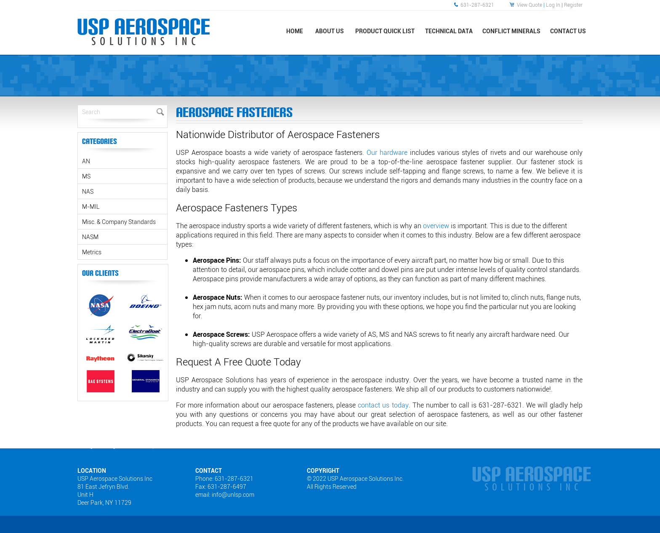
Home (294, 31)
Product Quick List (385, 31)
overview (436, 225)
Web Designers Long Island (99, 445)
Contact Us (568, 31)
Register (573, 4)
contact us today (383, 405)
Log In (553, 4)
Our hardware (387, 152)
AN (86, 161)
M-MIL (91, 207)
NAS (87, 191)
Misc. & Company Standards (119, 222)
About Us (329, 31)
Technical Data (449, 31)
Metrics (91, 252)
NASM (90, 237)
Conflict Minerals (511, 31)
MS (86, 176)
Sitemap (146, 445)
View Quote (529, 4)
